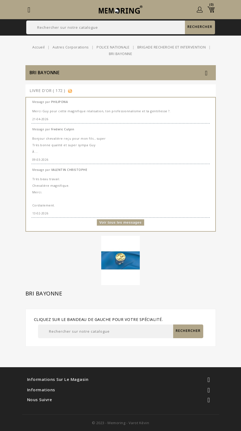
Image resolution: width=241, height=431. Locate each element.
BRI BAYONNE (45, 73)
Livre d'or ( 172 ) (48, 90)
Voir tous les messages (120, 222)
